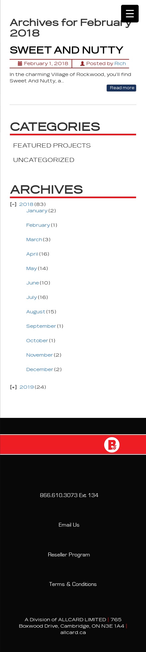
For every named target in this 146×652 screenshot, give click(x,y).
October (37, 340)
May (31, 268)
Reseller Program (69, 555)
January (37, 211)
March (34, 239)
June (32, 283)
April (32, 254)
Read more (121, 88)
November (39, 355)
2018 (26, 204)
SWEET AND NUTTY (66, 50)
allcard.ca (73, 632)
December (39, 369)
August (35, 312)
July (31, 297)
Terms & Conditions (73, 584)
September (41, 326)
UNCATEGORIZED (43, 160)
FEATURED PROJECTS (52, 145)
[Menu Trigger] (130, 13)
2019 (26, 387)
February (38, 225)
